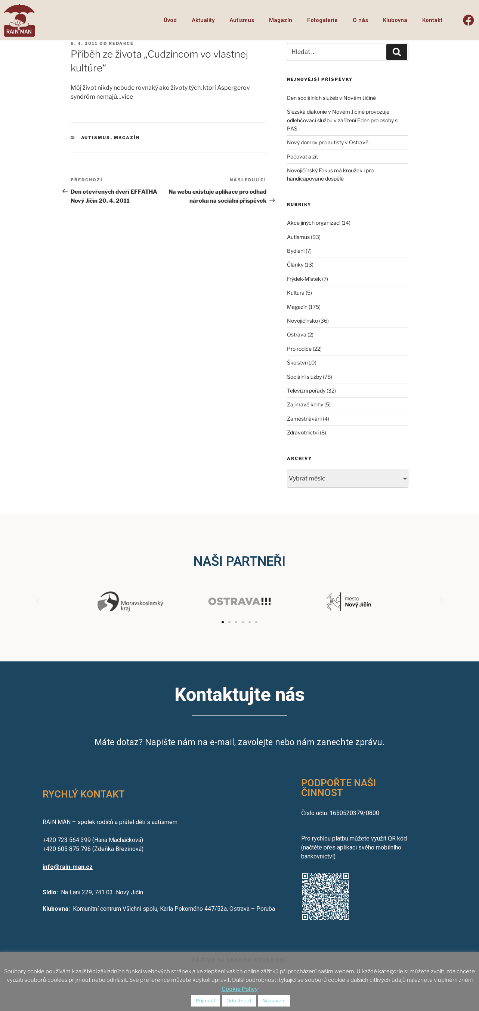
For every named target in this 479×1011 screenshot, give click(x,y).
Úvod (170, 20)
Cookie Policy (240, 989)
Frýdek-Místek (304, 279)
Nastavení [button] (273, 1001)
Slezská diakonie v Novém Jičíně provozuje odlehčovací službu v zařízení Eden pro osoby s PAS (342, 120)
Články (295, 264)
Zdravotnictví (303, 432)
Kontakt (432, 20)
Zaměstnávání (304, 418)
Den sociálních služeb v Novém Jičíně (331, 98)
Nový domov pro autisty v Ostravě (327, 142)
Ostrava (296, 334)
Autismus (241, 20)
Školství (296, 362)
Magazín (280, 20)
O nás (360, 20)
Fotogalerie (322, 20)
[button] (223, 622)
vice (127, 96)
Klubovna (395, 20)
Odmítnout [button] (238, 1001)
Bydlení (296, 251)
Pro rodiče (299, 348)
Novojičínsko (302, 320)
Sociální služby (304, 377)
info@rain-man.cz (68, 866)
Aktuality (203, 20)
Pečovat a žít (302, 156)
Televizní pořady (306, 390)
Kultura (296, 292)
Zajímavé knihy (305, 404)
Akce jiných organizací (313, 222)
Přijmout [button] (206, 1001)
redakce (121, 43)
